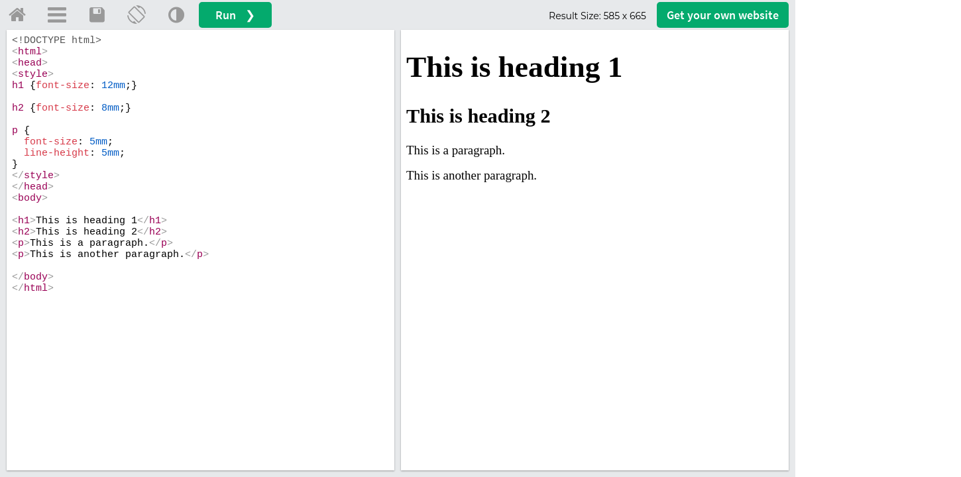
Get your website (723, 15)
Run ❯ (235, 15)
